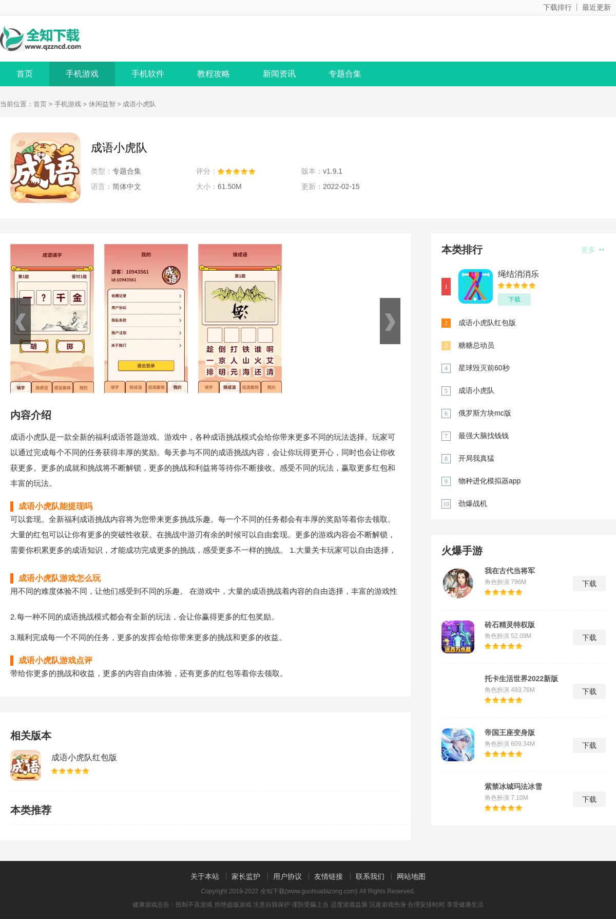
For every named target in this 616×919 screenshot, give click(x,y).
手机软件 (147, 73)
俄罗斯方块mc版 (484, 413)
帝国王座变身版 (510, 732)
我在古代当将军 (510, 571)
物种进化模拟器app (489, 481)
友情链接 (328, 876)
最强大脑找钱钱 (483, 436)
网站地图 (411, 876)
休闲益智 (102, 104)
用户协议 (287, 876)
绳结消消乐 (518, 274)
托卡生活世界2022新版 (521, 678)
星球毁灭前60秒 (484, 368)
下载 (514, 299)
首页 (24, 73)
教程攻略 (213, 73)
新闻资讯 (279, 73)
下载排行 (557, 7)
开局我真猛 (476, 458)
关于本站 (204, 876)
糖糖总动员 (476, 345)
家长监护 (246, 876)
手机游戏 (82, 73)
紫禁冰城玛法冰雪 (513, 786)
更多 (592, 250)
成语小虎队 (476, 390)
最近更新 (596, 7)
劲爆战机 (472, 503)
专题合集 (345, 73)
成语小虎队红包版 (84, 757)
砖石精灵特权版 (510, 625)
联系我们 (370, 876)
